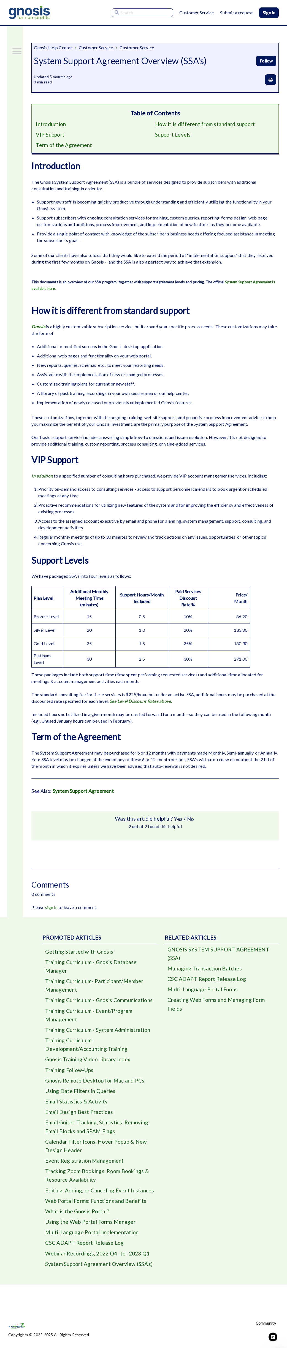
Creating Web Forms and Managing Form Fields (216, 1006)
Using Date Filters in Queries (80, 1095)
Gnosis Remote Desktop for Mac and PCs (95, 1084)
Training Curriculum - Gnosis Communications (99, 1002)
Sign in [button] (269, 12)
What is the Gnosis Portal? (77, 1218)
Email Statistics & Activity (77, 1106)
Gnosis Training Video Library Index (88, 1063)
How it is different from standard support (205, 124)
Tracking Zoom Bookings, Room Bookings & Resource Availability (97, 1181)
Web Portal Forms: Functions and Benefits (96, 1207)
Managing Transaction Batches (204, 970)
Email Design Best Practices (79, 1116)
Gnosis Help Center (53, 47)
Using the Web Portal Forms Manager (91, 1229)
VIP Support (50, 135)
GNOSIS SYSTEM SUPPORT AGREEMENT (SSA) (219, 954)
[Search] (142, 12)
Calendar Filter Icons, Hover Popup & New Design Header (96, 1151)
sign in (51, 908)
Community (266, 1323)
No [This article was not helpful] (190, 820)
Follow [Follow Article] (266, 60)
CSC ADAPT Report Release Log (84, 1250)
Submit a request (236, 12)
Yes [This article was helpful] (178, 820)
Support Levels (173, 135)
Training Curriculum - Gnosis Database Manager (91, 967)
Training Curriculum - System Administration (98, 1032)
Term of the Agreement (64, 145)
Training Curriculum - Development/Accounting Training (86, 1047)
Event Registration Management (85, 1166)
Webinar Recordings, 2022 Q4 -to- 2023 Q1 (98, 1261)
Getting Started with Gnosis (79, 952)
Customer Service (196, 12)
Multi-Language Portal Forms (203, 991)
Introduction (51, 124)
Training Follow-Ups (69, 1073)
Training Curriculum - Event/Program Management (89, 1017)
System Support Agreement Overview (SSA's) (99, 1272)
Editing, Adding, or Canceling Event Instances (100, 1197)
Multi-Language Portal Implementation (92, 1239)
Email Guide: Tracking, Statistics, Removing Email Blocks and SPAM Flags (97, 1131)
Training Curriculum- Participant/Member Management (94, 987)
